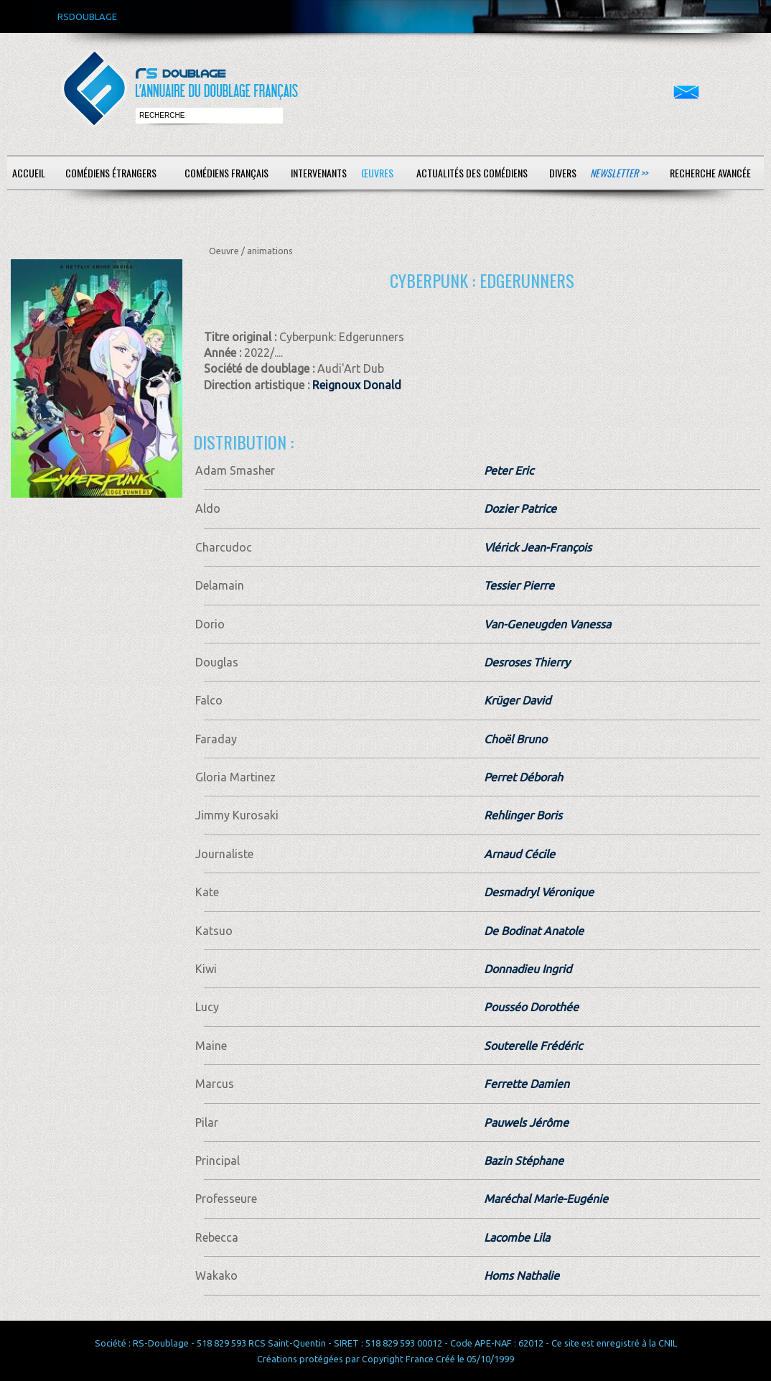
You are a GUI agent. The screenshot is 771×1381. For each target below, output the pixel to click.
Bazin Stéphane (524, 1160)
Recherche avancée (710, 172)
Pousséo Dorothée (531, 1006)
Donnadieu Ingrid (527, 968)
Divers (562, 172)
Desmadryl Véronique (539, 891)
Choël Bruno (515, 739)
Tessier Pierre (519, 585)
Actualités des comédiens (472, 172)
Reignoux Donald (356, 384)
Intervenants (319, 172)
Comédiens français (226, 172)
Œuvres (377, 172)
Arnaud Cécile (519, 853)
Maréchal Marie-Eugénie (546, 1198)
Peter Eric (508, 470)
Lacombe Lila (517, 1237)
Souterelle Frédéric (533, 1045)
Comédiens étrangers (110, 172)
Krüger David (517, 700)
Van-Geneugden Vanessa (547, 624)
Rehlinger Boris (523, 815)
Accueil (28, 172)
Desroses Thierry (527, 662)
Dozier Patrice (520, 508)
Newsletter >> (619, 172)
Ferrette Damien (526, 1083)
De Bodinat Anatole (534, 930)
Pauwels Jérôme (526, 1122)
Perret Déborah (523, 777)
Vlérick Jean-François (538, 547)
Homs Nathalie (521, 1275)
